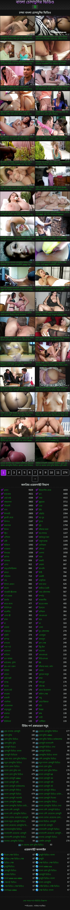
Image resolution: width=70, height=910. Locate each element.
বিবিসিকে (7, 608)
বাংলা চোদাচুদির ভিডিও (35, 2)
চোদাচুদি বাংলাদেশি (46, 743)
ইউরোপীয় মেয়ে (45, 490)
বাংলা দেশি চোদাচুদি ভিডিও (49, 809)
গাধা (40, 498)
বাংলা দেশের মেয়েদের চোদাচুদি (16, 817)
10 (51, 472)
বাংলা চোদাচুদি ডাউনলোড (14, 786)
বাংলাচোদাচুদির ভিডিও (13, 829)
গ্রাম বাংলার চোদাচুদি (12, 731)
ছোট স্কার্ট (7, 678)
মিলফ (6, 529)
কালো (6, 588)
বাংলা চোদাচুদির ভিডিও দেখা (50, 806)
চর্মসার (6, 557)
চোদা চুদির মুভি (10, 743)
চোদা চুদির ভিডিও (11, 739)
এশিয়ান (7, 537)
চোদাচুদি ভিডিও (10, 870)
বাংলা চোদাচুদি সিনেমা (47, 798)
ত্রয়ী (5, 541)
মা (5, 623)
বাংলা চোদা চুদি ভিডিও (48, 870)
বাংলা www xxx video (13, 878)
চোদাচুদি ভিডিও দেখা (47, 747)
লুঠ (40, 525)
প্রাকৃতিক (42, 580)
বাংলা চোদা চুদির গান (12, 770)
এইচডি (41, 513)
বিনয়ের (7, 553)
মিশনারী (7, 513)
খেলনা (41, 553)
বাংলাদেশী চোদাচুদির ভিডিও (15, 837)
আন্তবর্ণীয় (42, 600)
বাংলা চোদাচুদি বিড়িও (12, 790)
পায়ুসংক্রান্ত (43, 541)
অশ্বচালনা (8, 502)
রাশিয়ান (42, 611)
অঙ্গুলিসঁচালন (10, 568)
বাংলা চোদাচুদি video (12, 778)
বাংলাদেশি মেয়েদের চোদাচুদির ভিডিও (51, 833)
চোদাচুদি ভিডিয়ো (10, 755)
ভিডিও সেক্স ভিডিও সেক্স (14, 859)
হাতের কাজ (43, 604)
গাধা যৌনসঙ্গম (44, 592)
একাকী (41, 576)
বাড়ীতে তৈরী (44, 588)
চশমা (6, 619)
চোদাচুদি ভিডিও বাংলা (12, 751)
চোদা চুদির (8, 735)
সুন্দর (41, 521)
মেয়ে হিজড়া (43, 702)
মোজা (41, 670)
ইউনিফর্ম (7, 721)
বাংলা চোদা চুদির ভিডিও (13, 774)
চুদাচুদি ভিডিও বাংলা (47, 855)
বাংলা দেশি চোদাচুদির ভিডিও (15, 813)
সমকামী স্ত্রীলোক (10, 592)
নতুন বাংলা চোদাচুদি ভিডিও (49, 762)
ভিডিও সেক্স (9, 863)
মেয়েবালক (8, 705)
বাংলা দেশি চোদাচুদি (11, 809)
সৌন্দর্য (41, 549)
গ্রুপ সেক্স (42, 643)
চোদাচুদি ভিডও (10, 747)
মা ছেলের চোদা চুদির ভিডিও (33, 845)
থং (40, 623)
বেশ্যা (6, 564)
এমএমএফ (43, 615)
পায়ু (40, 698)
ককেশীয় (7, 611)
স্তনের (6, 686)
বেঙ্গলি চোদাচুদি (45, 841)
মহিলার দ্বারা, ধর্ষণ (46, 666)
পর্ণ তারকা (8, 596)
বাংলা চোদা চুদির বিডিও (48, 770)
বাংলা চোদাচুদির (45, 882)
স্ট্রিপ (5, 533)
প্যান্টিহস (42, 721)
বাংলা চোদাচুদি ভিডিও (12, 794)
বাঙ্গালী (7, 698)
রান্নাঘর (7, 713)
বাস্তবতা (7, 631)
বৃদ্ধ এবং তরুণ (9, 666)
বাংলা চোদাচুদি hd (46, 774)
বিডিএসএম (43, 658)
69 (40, 662)
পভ (5, 580)
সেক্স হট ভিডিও (10, 882)
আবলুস (42, 639)
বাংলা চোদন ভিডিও (12, 766)
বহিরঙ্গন (7, 576)
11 (58, 472)
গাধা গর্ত (7, 647)
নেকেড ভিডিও (10, 874)
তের (40, 506)
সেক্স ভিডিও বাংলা (46, 890)
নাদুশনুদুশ (7, 709)
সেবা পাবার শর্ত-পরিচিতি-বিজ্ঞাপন (35, 901)
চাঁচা (40, 510)
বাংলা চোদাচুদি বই (46, 786)
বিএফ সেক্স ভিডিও (11, 855)
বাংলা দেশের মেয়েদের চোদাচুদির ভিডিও (51, 817)
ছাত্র (40, 619)
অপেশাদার (43, 533)
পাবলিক (7, 702)
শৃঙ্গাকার (7, 560)
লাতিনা (7, 655)
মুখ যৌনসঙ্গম (44, 631)
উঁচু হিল (42, 647)
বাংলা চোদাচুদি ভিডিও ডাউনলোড (51, 794)
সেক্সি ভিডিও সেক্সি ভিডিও (49, 886)
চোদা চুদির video (45, 735)
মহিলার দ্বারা (43, 529)
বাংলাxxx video (10, 890)
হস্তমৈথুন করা (44, 537)
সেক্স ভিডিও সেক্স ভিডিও (48, 863)
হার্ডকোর (7, 494)
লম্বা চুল (42, 682)
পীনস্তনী (7, 506)
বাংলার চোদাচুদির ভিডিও (14, 841)
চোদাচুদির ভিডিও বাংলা (48, 755)
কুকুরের (42, 502)
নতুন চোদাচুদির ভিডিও (13, 762)
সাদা (5, 510)
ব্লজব (6, 490)
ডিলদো (42, 608)
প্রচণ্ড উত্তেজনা (45, 690)
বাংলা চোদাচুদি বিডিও (47, 790)
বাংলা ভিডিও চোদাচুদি (47, 821)
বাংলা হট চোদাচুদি (46, 825)
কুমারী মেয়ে (8, 517)
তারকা (6, 627)
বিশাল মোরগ (9, 584)
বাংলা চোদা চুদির (45, 766)
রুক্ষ (40, 713)
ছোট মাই (7, 498)
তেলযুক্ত (42, 635)
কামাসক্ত (7, 525)
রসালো (7, 643)
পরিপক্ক (42, 686)
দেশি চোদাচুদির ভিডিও (47, 759)
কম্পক (6, 639)
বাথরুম (7, 694)
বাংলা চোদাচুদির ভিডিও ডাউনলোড (16, 806)
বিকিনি (6, 670)
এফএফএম (43, 655)
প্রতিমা (6, 717)
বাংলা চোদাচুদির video (13, 802)
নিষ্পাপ (7, 521)
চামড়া (6, 572)
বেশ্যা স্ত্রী (7, 615)
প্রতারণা (7, 651)
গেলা (41, 627)
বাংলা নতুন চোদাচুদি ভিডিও (15, 821)
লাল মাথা (42, 584)
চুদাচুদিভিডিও (9, 866)
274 (65, 472)
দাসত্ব (6, 682)
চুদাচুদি (41, 859)
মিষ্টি (40, 572)
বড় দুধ (41, 517)
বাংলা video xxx (45, 866)
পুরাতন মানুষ (44, 674)
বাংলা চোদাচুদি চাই (11, 782)
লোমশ (41, 564)
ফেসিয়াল (42, 545)
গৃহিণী (6, 635)
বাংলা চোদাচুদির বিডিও (48, 802)
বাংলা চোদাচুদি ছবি (46, 782)
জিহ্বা (41, 709)
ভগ (40, 494)
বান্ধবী (41, 560)
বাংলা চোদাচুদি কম (46, 778)
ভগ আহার (8, 658)
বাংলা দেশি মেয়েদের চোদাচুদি (50, 813)
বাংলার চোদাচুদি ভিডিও (48, 837)
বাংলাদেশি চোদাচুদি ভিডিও (49, 829)
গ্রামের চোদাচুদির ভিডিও (48, 731)
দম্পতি (41, 596)
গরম (40, 557)
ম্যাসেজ (42, 651)
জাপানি (42, 568)
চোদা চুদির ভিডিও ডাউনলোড (50, 739)
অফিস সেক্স (43, 694)
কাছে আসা (8, 604)
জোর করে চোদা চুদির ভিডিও (15, 759)
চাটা (40, 705)
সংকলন (7, 549)
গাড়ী (41, 717)
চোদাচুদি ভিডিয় (45, 751)
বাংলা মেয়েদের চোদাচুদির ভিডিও (16, 825)
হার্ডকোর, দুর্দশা (10, 662)
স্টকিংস (7, 545)
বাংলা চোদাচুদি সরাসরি (13, 798)
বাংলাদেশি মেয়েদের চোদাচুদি (15, 833)
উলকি (6, 600)
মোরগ (6, 674)
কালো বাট (8, 690)
